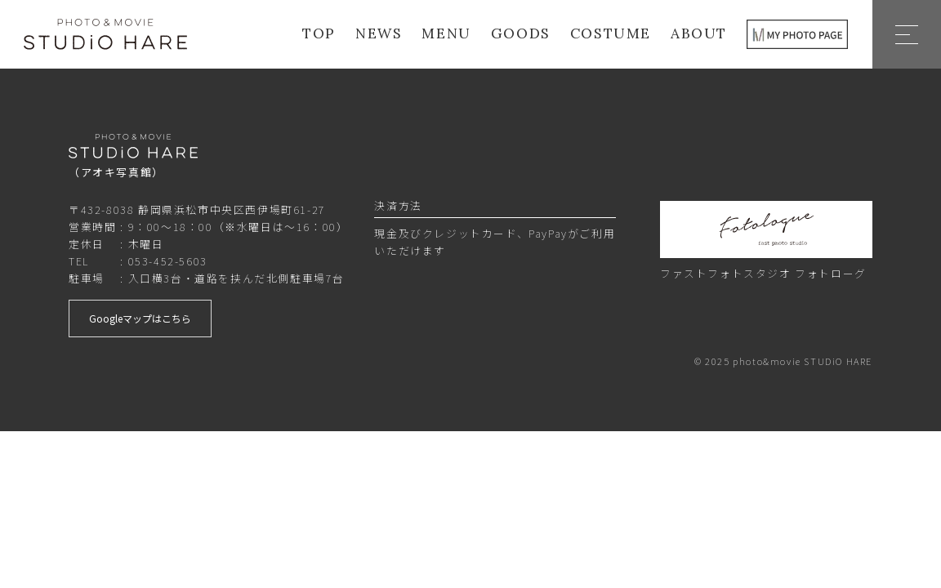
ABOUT (699, 34)
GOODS (521, 34)
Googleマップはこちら (140, 318)
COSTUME (610, 34)
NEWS (378, 34)
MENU (445, 34)
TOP (319, 34)
